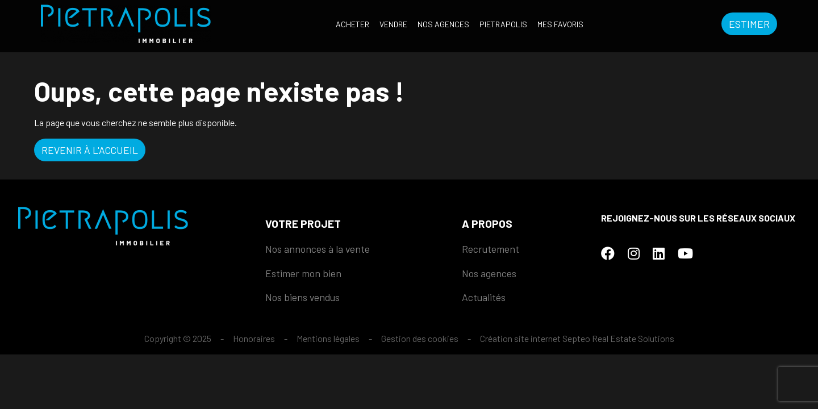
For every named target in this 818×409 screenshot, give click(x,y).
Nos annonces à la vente (317, 249)
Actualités (484, 297)
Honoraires (254, 338)
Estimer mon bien (303, 273)
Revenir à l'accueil (89, 150)
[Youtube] (685, 253)
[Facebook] (608, 253)
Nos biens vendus (302, 297)
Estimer (749, 24)
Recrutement (490, 249)
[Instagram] (634, 253)
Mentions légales (328, 338)
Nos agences (443, 24)
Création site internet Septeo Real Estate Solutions (577, 338)
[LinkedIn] (659, 253)
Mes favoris (560, 24)
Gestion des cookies (419, 338)
